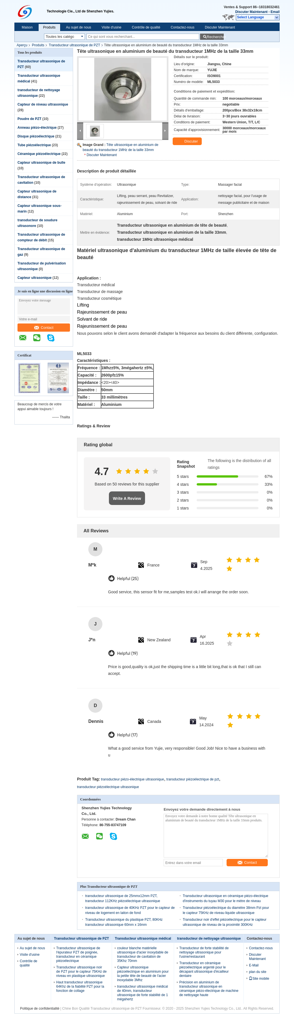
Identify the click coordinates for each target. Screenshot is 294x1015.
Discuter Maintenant (251, 12)
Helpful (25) (128, 578)
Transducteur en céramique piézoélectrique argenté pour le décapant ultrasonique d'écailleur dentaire (204, 969)
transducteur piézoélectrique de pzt (192, 779)
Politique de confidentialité (39, 1008)
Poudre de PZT (29, 119)
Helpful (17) (127, 735)
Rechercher (215, 37)
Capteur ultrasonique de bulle (41, 163)
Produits (49, 27)
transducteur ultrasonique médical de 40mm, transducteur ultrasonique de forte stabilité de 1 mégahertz (142, 993)
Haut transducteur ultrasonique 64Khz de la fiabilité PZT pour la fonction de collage (80, 986)
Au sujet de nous (78, 27)
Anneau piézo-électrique (37, 128)
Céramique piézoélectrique (39, 154)
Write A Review (127, 498)
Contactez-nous (182, 27)
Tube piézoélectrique (34, 145)
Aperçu (22, 45)
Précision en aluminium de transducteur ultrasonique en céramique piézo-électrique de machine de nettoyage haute (208, 988)
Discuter (188, 141)
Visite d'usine (111, 27)
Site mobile (259, 979)
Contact (44, 327)
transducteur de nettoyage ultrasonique (209, 938)
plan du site (257, 972)
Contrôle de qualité (146, 27)
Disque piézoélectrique (35, 136)
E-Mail (253, 965)
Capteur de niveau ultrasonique (42, 104)
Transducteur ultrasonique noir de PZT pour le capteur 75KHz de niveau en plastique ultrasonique (81, 971)
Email (275, 12)
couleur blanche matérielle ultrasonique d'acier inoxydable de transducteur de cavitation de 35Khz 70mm (142, 954)
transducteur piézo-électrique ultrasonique (132, 779)
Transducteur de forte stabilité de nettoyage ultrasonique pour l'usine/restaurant (204, 952)
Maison (27, 27)
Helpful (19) (127, 653)
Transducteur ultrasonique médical (143, 938)
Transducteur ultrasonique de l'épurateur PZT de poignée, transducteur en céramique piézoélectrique (78, 954)
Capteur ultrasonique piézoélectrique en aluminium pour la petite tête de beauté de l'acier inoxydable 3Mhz (143, 973)
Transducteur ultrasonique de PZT (74, 45)
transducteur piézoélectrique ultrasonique (108, 787)
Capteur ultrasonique (34, 278)
